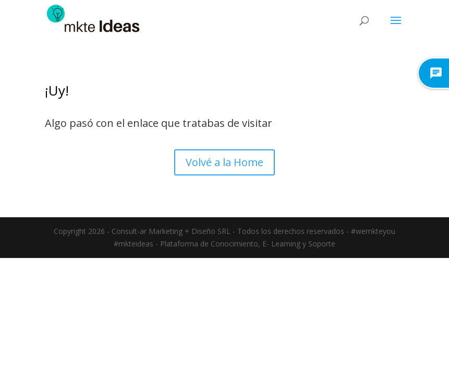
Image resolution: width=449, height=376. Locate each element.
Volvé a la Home (224, 162)
